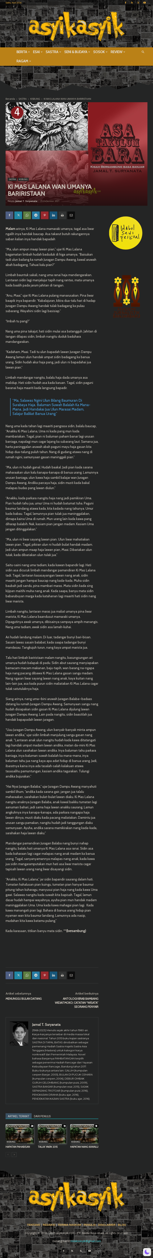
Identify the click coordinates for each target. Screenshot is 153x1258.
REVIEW (118, 52)
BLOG (122, 1224)
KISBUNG (23, 179)
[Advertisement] (52, 954)
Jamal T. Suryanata (26, 201)
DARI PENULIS (42, 1116)
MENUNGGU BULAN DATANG (24, 998)
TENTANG (34, 1224)
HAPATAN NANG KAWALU (84, 1146)
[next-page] (14, 1154)
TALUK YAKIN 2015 (48, 1146)
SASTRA (53, 52)
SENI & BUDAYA (77, 52)
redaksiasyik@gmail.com (86, 1241)
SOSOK (100, 52)
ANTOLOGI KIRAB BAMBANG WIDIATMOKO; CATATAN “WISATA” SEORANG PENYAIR (76, 1003)
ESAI (38, 52)
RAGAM (23, 61)
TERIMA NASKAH (70, 1224)
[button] (142, 52)
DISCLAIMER (106, 1224)
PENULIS (90, 1224)
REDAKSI (49, 1224)
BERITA (23, 52)
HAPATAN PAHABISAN (18, 1146)
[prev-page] (8, 1154)
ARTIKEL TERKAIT (18, 1116)
